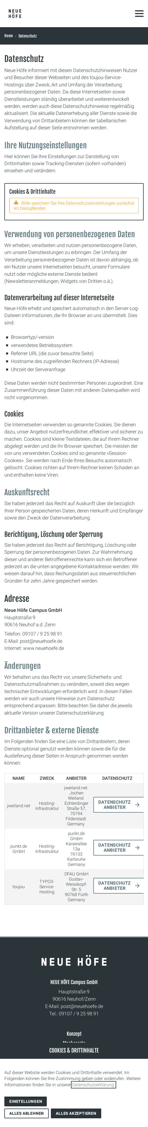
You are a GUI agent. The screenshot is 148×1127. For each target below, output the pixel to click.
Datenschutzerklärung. (93, 1084)
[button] (139, 13)
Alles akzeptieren (76, 1113)
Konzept (74, 1034)
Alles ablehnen (26, 1113)
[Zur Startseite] (15, 13)
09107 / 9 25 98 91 (79, 1013)
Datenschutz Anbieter (114, 805)
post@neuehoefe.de (82, 1006)
